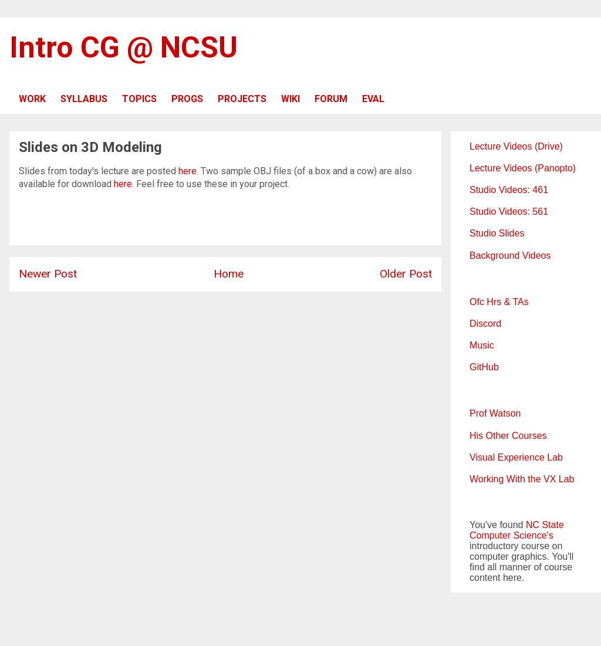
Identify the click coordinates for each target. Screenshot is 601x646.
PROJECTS (242, 98)
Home (229, 273)
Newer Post (48, 273)
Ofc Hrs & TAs (499, 302)
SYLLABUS (83, 98)
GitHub (484, 367)
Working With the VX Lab (522, 479)
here (187, 171)
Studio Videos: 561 (509, 212)
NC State (545, 525)
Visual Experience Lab (516, 457)
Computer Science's (511, 535)
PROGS (187, 98)
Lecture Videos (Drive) (516, 146)
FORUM (331, 98)
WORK (32, 98)
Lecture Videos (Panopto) (523, 168)
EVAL (373, 98)
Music (482, 345)
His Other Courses (508, 436)
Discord (485, 324)
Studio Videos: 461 (509, 190)
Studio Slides (497, 233)
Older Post (406, 273)
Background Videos (510, 256)
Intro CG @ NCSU (123, 48)
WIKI (290, 98)
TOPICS (139, 98)
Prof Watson (495, 413)
